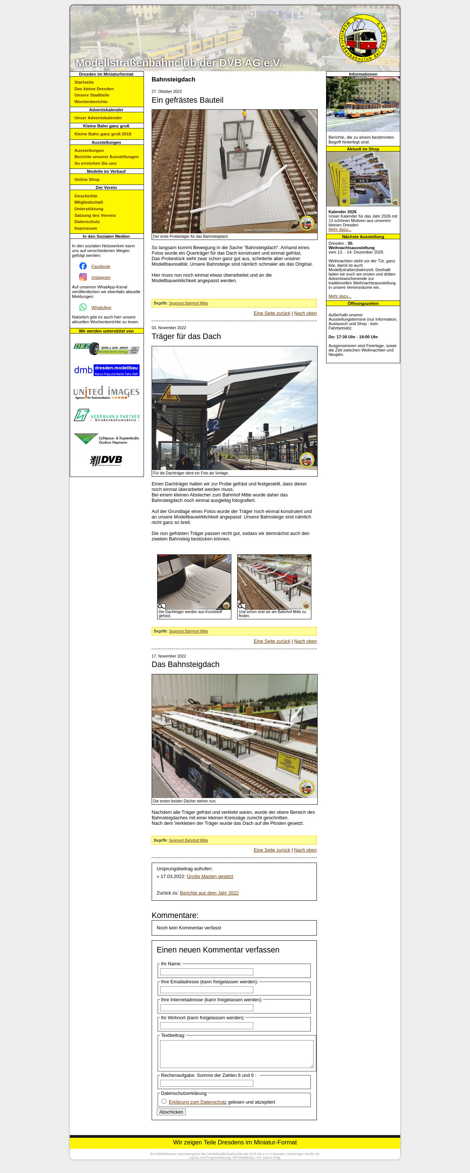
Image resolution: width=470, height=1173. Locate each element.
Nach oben (305, 313)
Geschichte (86, 195)
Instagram (101, 277)
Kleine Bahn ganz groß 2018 (103, 133)
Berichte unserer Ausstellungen (107, 156)
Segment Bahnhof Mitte (188, 303)
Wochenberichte (91, 101)
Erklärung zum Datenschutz (198, 1107)
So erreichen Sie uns (96, 163)
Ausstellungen (89, 150)
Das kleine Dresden (94, 88)
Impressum (86, 228)
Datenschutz (87, 221)
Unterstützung (89, 208)
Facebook (100, 266)
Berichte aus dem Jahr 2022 (209, 893)
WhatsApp (101, 307)
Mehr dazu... (340, 229)
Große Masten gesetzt (210, 876)
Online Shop (87, 179)
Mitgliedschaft (89, 202)
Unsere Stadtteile (92, 94)
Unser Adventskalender (98, 117)
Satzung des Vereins (95, 215)
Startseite (84, 82)
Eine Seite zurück (272, 313)
